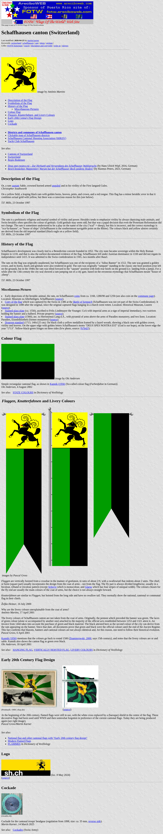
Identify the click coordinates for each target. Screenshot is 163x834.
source (59, 299)
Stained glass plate (14, 310)
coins (77, 296)
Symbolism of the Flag (20, 103)
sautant (15, 185)
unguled (56, 185)
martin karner (33, 40)
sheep (42, 43)
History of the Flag (18, 106)
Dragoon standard (14, 322)
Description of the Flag (20, 100)
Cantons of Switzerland (20, 154)
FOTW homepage (14, 45)
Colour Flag (14, 112)
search (27, 45)
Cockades (18, 829)
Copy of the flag (13, 301)
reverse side (94, 821)
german (49, 43)
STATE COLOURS (23, 392)
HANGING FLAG (22, 649)
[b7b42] (85, 328)
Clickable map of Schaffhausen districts (29, 135)
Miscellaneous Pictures (26, 109)
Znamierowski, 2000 (80, 638)
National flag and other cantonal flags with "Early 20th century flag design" (47, 738)
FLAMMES (14, 744)
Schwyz (52, 587)
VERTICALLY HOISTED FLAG (51, 649)
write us (57, 45)
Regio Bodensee (16, 160)
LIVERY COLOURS (82, 649)
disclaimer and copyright (41, 45)
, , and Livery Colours (31, 115)
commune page (146, 296)
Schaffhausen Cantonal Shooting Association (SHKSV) (37, 138)
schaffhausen (28, 43)
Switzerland (14, 157)
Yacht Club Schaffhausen (21, 141)
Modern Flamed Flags (19, 741)
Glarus (88, 587)
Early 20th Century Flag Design (24, 118)
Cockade (12, 123)
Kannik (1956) (57, 384)
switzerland (16, 43)
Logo (10, 120)
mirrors (65, 45)
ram (36, 43)
